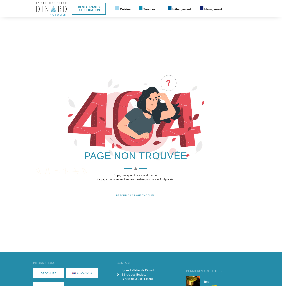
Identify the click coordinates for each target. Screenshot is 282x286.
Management (213, 9)
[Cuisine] (117, 8)
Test (207, 282)
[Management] (201, 8)
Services (149, 9)
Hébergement (181, 9)
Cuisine (125, 9)
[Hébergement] (169, 8)
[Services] (140, 8)
